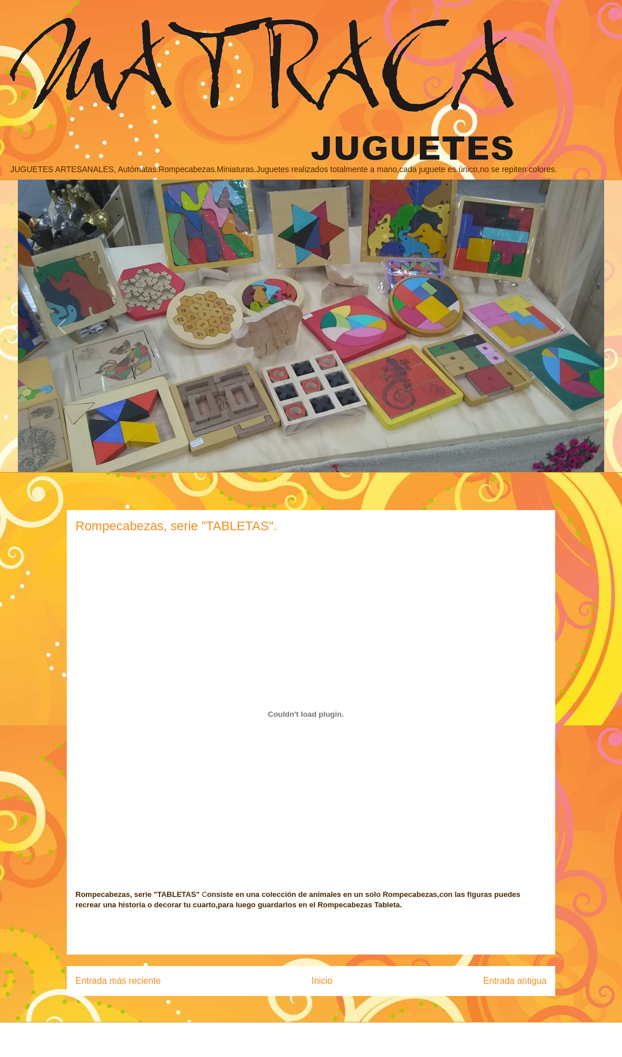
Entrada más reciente (118, 981)
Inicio (322, 981)
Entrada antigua (515, 981)
